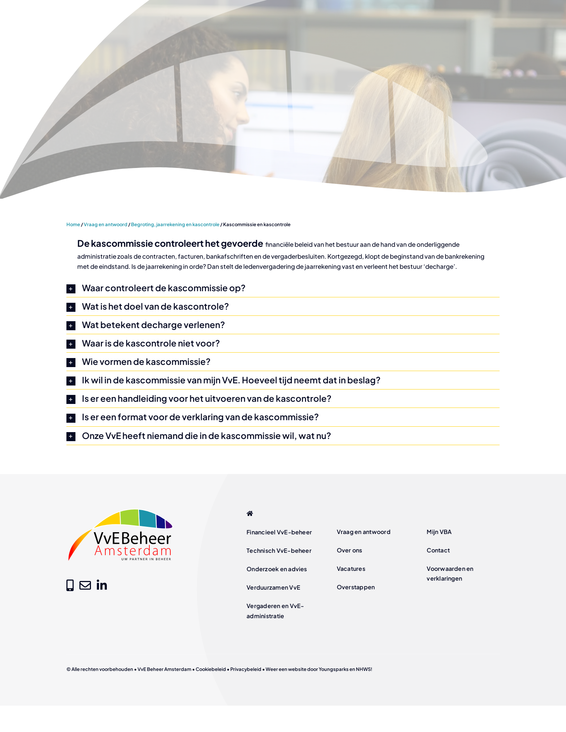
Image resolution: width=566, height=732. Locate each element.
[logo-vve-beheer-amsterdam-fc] (120, 509)
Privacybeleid (245, 669)
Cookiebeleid (211, 669)
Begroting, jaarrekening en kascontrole (175, 224)
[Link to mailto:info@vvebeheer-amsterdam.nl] (85, 585)
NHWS (363, 669)
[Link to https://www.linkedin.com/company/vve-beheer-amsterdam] (102, 585)
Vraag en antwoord (105, 224)
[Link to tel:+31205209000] (70, 585)
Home (73, 224)
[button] (283, 288)
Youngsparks (334, 669)
